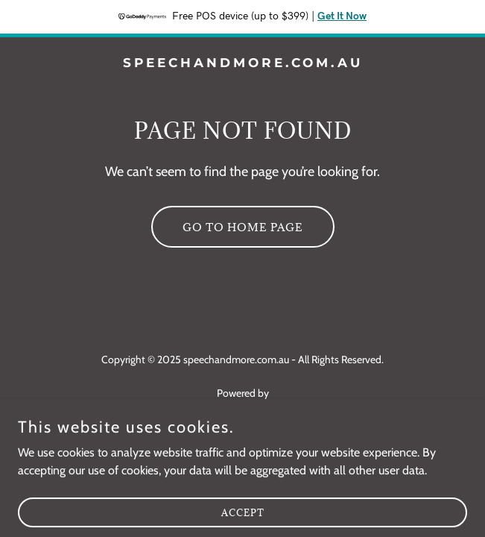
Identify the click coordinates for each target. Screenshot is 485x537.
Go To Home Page (243, 227)
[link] (242, 63)
